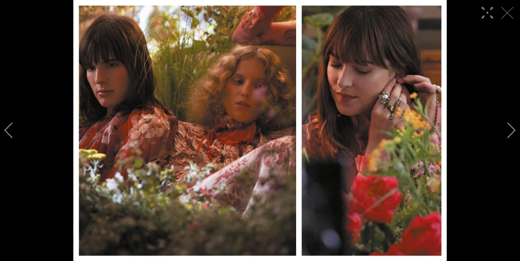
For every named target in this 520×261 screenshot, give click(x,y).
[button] (8, 130)
